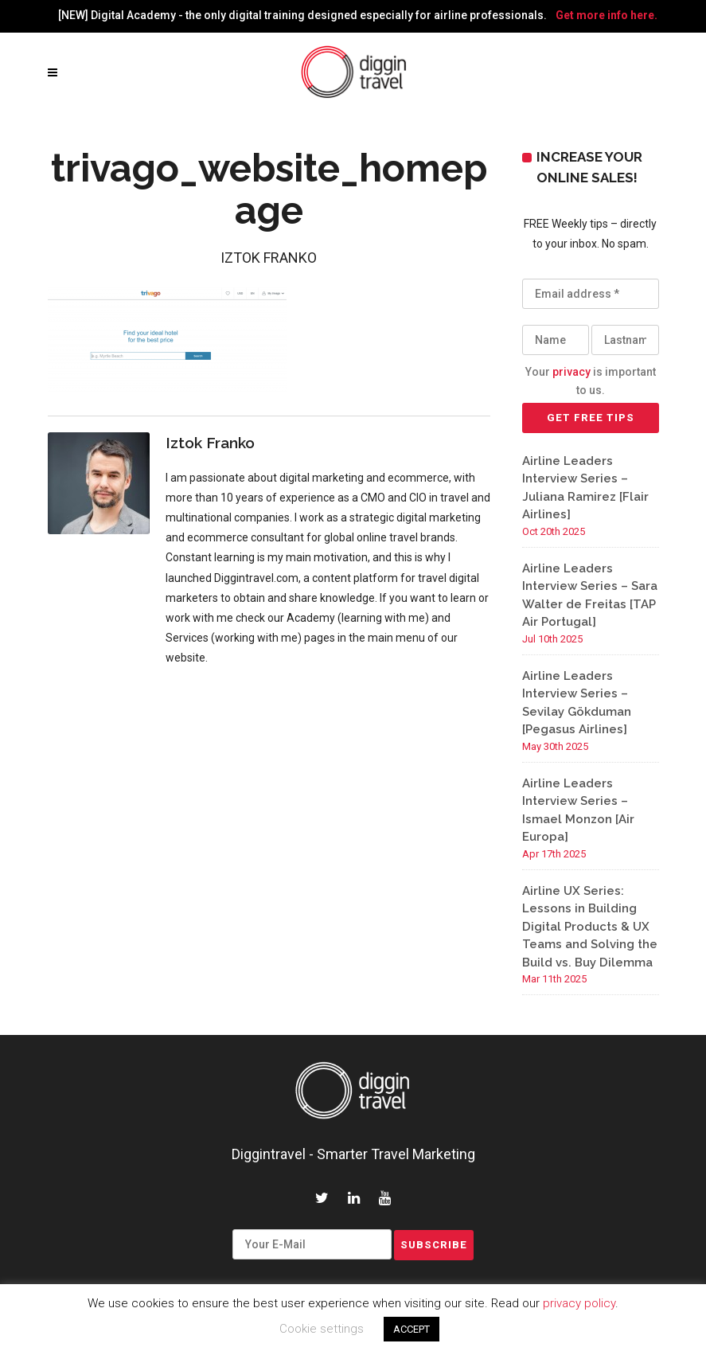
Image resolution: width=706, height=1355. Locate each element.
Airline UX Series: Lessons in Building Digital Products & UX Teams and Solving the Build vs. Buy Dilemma (589, 927)
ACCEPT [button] (411, 1329)
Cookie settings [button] (321, 1329)
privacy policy (579, 1303)
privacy (571, 371)
